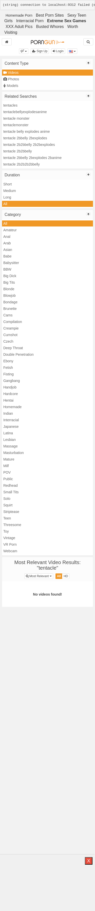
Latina (8, 433)
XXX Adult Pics (19, 26)
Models (10, 86)
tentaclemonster (16, 125)
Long (7, 197)
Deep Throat (13, 348)
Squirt (8, 505)
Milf (6, 466)
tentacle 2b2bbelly (17, 151)
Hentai (8, 400)
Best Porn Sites (50, 15)
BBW (7, 269)
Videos (10, 73)
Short (7, 184)
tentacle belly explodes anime (26, 131)
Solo (6, 499)
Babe (7, 256)
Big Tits (9, 282)
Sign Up (39, 51)
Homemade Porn (19, 15)
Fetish (8, 368)
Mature (8, 459)
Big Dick (9, 276)
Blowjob (9, 296)
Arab (7, 243)
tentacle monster (16, 118)
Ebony (8, 361)
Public (8, 479)
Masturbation (13, 453)
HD (66, 576)
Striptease (11, 512)
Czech (8, 341)
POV (7, 472)
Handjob (9, 387)
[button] (23, 51)
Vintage (9, 538)
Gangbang (11, 381)
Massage (10, 446)
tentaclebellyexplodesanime (25, 112)
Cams (8, 315)
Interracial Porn (30, 21)
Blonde (8, 289)
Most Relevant (39, 576)
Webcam (10, 551)
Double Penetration (18, 354)
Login (58, 51)
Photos (11, 79)
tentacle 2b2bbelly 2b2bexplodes (29, 145)
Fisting (8, 374)
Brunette (10, 309)
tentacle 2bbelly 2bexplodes (25, 138)
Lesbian (9, 440)
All (5, 204)
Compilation (12, 322)
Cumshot (10, 335)
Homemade (12, 407)
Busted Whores (50, 26)
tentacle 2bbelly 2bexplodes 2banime (32, 158)
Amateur (10, 230)
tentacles (10, 105)
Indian (8, 413)
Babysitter (11, 263)
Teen (7, 518)
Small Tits (11, 492)
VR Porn (10, 544)
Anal (6, 237)
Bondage (10, 302)
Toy (6, 531)
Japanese (11, 427)
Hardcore (10, 394)
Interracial (11, 420)
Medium (9, 191)
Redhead (10, 485)
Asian (7, 250)
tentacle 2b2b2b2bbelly (21, 164)
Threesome (12, 525)
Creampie (11, 328)
